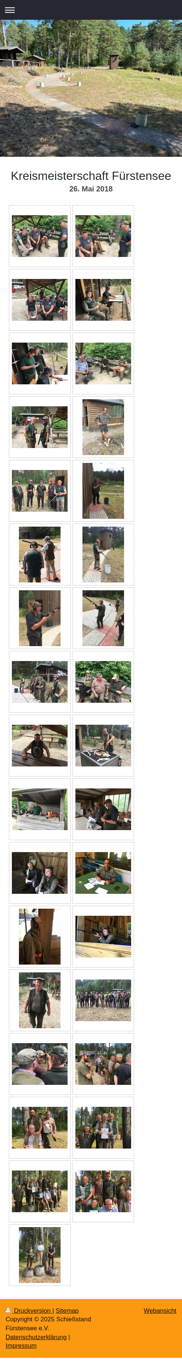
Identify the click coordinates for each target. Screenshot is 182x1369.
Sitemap (67, 1310)
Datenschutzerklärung (36, 1337)
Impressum (21, 1345)
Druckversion (29, 1310)
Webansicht (160, 1310)
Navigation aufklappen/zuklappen (91, 10)
